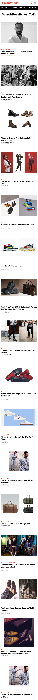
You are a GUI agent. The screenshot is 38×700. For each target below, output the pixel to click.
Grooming (13, 8)
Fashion (4, 8)
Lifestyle (22, 8)
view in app (32, 8)
